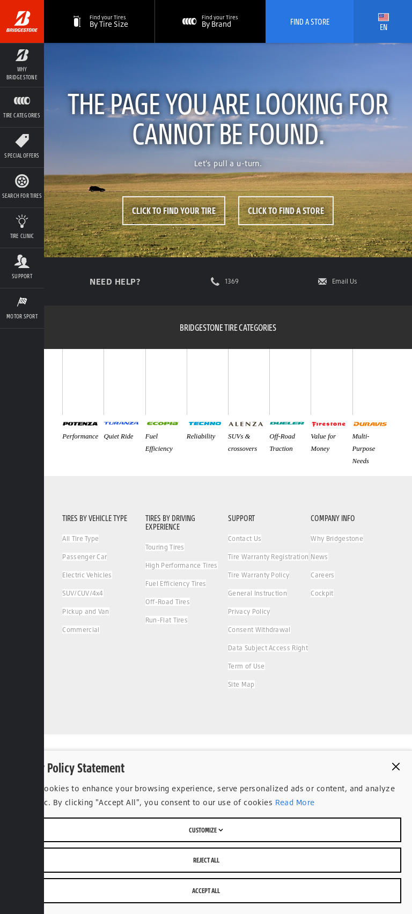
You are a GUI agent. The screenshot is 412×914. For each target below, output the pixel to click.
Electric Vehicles (87, 575)
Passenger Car (84, 557)
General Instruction (257, 593)
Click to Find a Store (286, 210)
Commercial (80, 630)
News (319, 557)
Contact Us (244, 538)
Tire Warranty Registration (268, 557)
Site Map (241, 684)
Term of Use (246, 666)
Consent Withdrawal (259, 630)
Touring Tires (165, 547)
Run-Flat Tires (166, 620)
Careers (322, 575)
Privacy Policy (249, 611)
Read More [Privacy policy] (293, 802)
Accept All (206, 890)
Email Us (344, 281)
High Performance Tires (181, 565)
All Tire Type (80, 538)
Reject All (206, 860)
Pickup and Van (85, 611)
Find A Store (309, 21)
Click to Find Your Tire (174, 210)
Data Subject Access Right (268, 648)
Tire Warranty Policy (258, 575)
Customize (206, 830)
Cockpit (322, 593)
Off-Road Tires (167, 602)
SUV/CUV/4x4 (83, 593)
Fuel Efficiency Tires (176, 583)
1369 (232, 281)
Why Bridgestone (337, 538)
